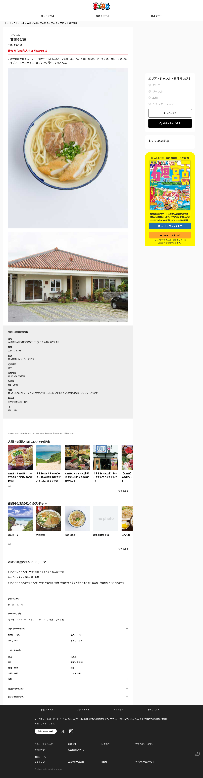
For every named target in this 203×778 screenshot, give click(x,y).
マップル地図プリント (145, 761)
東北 (10, 662)
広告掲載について (76, 749)
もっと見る (123, 490)
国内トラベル (47, 15)
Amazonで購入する (170, 235)
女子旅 (50, 619)
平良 (62, 23)
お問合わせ (40, 749)
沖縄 (35, 23)
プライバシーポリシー (145, 744)
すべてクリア (170, 113)
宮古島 (54, 23)
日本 (15, 23)
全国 (10, 656)
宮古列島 (44, 23)
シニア (42, 619)
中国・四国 (13, 673)
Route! (105, 761)
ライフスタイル (78, 640)
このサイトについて (44, 744)
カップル (33, 619)
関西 (73, 667)
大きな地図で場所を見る (49, 342)
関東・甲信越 (77, 662)
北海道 (74, 656)
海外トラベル (103, 15)
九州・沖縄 (25, 23)
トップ (8, 23)
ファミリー (21, 619)
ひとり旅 (60, 619)
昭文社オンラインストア (170, 226)
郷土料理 (18, 44)
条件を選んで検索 (170, 123)
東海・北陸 (13, 667)
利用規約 (106, 744)
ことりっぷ (40, 761)
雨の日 (11, 619)
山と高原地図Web (76, 761)
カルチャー (157, 15)
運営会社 (72, 744)
